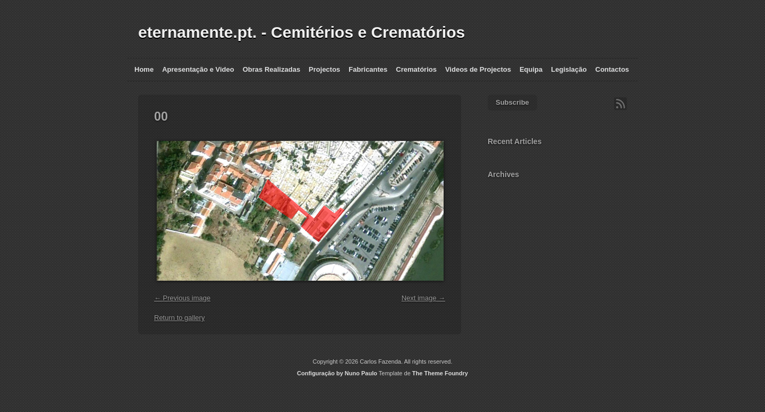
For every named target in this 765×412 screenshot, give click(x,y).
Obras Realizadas (271, 69)
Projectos (324, 69)
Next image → (423, 298)
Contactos (613, 69)
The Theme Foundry (440, 373)
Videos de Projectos (478, 69)
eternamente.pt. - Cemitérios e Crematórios (301, 32)
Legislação (568, 69)
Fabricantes (367, 69)
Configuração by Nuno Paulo (337, 373)
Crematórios (416, 69)
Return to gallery (179, 318)
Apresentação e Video (198, 69)
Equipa (531, 69)
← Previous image (182, 298)
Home (144, 69)
